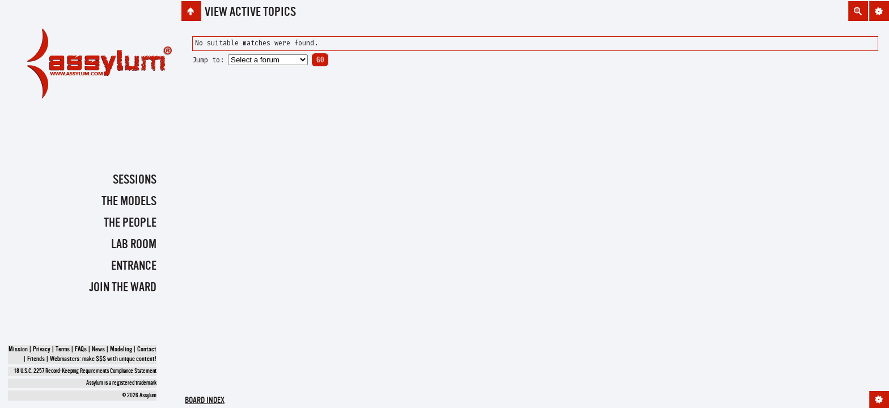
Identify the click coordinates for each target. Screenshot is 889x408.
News (98, 349)
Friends (36, 359)
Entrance (133, 266)
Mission (18, 349)
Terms (63, 349)
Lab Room (133, 245)
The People (130, 223)
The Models (128, 202)
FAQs (81, 349)
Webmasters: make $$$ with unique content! (103, 359)
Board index (205, 401)
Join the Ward (122, 288)
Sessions (134, 180)
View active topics (250, 12)
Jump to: (208, 60)
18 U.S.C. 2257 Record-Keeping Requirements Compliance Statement (85, 371)
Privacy (41, 349)
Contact (146, 349)
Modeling (121, 349)
